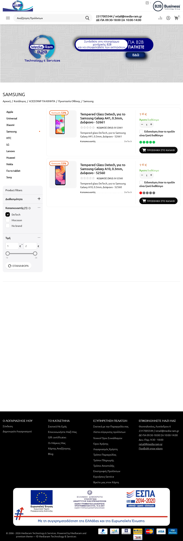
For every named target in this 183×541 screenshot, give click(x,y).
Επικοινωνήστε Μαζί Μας (62, 431)
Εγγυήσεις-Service (103, 476)
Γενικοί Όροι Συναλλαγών (107, 438)
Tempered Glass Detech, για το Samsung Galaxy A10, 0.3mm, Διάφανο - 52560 (102, 168)
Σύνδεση (8, 426)
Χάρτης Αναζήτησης (59, 448)
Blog (50, 453)
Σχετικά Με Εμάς (57, 426)
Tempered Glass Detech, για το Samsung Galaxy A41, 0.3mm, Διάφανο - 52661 (102, 118)
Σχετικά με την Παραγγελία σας (110, 426)
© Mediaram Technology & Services (56, 536)
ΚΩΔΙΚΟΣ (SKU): (105, 127)
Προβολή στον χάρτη (151, 448)
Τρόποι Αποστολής (103, 465)
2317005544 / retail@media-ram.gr (119, 16)
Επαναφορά (18, 266)
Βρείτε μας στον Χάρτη (106, 482)
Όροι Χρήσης (100, 443)
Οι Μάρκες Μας (56, 443)
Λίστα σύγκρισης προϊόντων (109, 431)
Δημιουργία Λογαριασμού (17, 431)
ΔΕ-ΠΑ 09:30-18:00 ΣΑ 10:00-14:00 (118, 20)
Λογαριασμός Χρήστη (105, 449)
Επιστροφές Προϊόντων (106, 471)
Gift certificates (57, 437)
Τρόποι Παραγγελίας (104, 454)
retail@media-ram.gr (150, 444)
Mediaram (76, 533)
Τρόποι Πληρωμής (103, 460)
